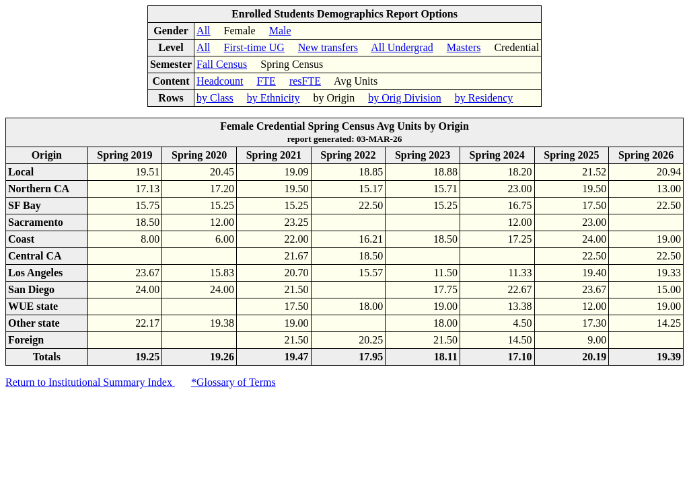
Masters (464, 47)
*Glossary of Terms (233, 382)
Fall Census (221, 64)
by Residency (484, 98)
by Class (214, 98)
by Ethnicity (273, 98)
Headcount (219, 81)
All (203, 30)
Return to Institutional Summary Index (90, 382)
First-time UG (254, 47)
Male (280, 30)
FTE (265, 81)
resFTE (305, 81)
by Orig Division (404, 98)
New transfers (328, 47)
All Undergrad (402, 47)
